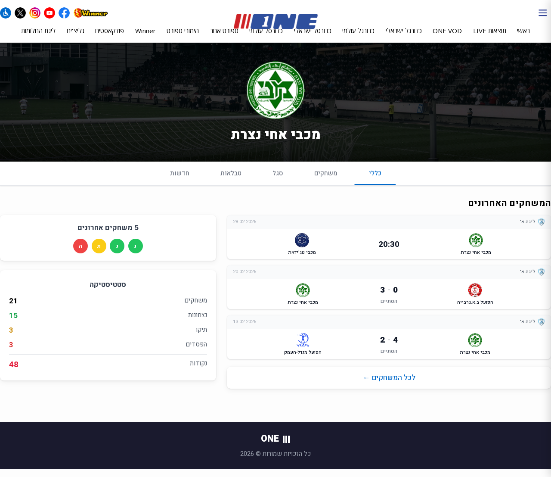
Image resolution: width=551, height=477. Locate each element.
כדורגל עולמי (358, 37)
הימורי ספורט (183, 37)
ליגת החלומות (38, 37)
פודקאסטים (109, 37)
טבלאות (230, 180)
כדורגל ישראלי (404, 37)
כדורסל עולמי (266, 37)
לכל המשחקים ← (389, 385)
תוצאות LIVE (489, 37)
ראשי (523, 37)
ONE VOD (447, 37)
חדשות (179, 180)
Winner (145, 37)
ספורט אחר (224, 37)
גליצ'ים (75, 37)
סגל (277, 180)
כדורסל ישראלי (312, 37)
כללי (375, 184)
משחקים (325, 180)
